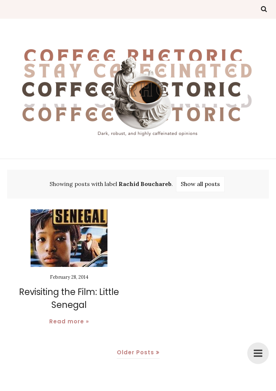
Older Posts (135, 352)
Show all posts (200, 183)
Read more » (69, 321)
